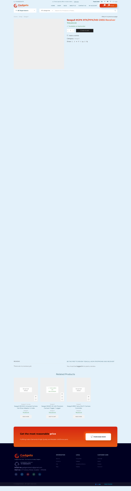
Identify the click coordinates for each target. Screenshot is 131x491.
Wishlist (100, 467)
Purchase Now (98, 441)
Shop (59, 5)
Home (53, 5)
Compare (100, 470)
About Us (73, 5)
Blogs (58, 473)
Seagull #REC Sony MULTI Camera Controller (78, 409)
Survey (28, 405)
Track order (101, 464)
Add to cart (85, 30)
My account (93, 5)
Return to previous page (109, 16)
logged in (80, 368)
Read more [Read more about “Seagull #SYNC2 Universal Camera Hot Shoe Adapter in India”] (25, 420)
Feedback (79, 467)
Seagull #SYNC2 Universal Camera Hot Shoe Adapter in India (25, 410)
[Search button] (115, 11)
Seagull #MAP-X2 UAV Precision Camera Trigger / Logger (52, 409)
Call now (76, 1)
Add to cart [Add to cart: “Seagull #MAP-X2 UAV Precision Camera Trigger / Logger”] (52, 418)
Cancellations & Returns (83, 470)
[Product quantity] (71, 30)
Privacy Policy (80, 464)
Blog (65, 5)
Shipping (79, 473)
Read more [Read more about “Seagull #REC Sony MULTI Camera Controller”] (78, 418)
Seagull (26, 16)
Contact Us (82, 5)
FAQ (57, 470)
